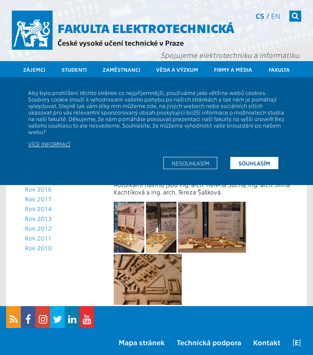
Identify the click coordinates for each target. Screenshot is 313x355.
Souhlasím (254, 163)
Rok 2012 (38, 228)
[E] (297, 342)
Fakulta (279, 69)
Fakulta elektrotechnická (145, 27)
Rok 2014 (38, 208)
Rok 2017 (38, 199)
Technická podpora (209, 342)
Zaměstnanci (121, 69)
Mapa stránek (142, 342)
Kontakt (266, 342)
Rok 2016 (38, 189)
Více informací (49, 144)
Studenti (74, 69)
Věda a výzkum (177, 69)
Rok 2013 (38, 218)
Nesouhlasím (190, 163)
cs (260, 15)
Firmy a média (233, 69)
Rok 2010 (38, 247)
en (275, 15)
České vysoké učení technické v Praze (120, 42)
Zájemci (34, 69)
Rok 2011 (38, 238)
